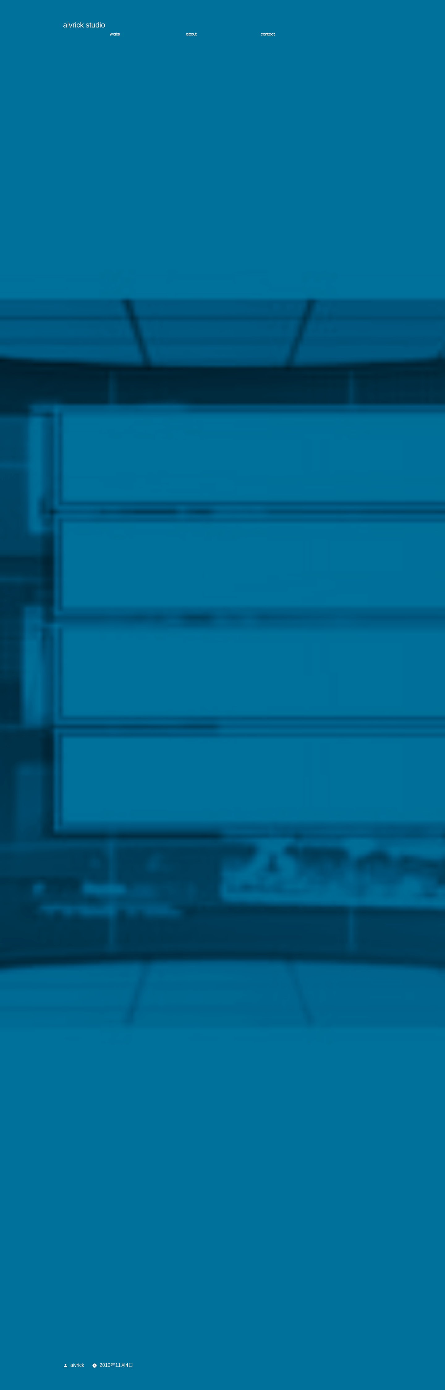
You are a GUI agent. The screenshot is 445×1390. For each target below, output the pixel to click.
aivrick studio (84, 26)
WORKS (115, 35)
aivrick (77, 1366)
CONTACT (268, 35)
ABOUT (191, 35)
